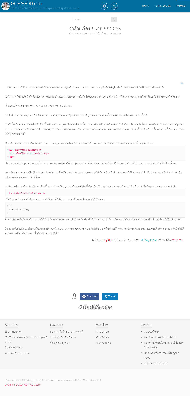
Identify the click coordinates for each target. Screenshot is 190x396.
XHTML (180, 240)
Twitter (112, 296)
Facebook (91, 296)
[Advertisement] (95, 60)
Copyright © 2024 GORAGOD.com (22, 385)
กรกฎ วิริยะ (107, 240)
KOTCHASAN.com (50, 380)
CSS (173, 240)
